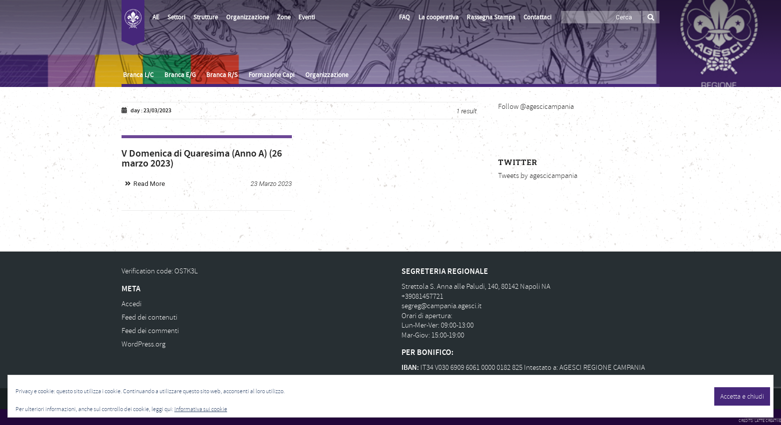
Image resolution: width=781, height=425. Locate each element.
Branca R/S (222, 75)
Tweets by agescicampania (537, 175)
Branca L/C (138, 75)
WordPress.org (143, 344)
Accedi (131, 304)
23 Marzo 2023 (271, 183)
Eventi (306, 17)
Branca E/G (180, 75)
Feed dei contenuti (149, 317)
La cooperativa (438, 17)
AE (155, 17)
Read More (149, 183)
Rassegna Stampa (491, 17)
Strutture (205, 17)
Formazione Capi (271, 75)
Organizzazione (247, 17)
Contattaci (537, 17)
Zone (283, 17)
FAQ (404, 17)
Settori (176, 17)
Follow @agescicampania (536, 106)
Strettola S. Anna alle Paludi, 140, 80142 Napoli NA (475, 286)
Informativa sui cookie (200, 409)
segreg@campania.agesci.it (441, 306)
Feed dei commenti (150, 331)
